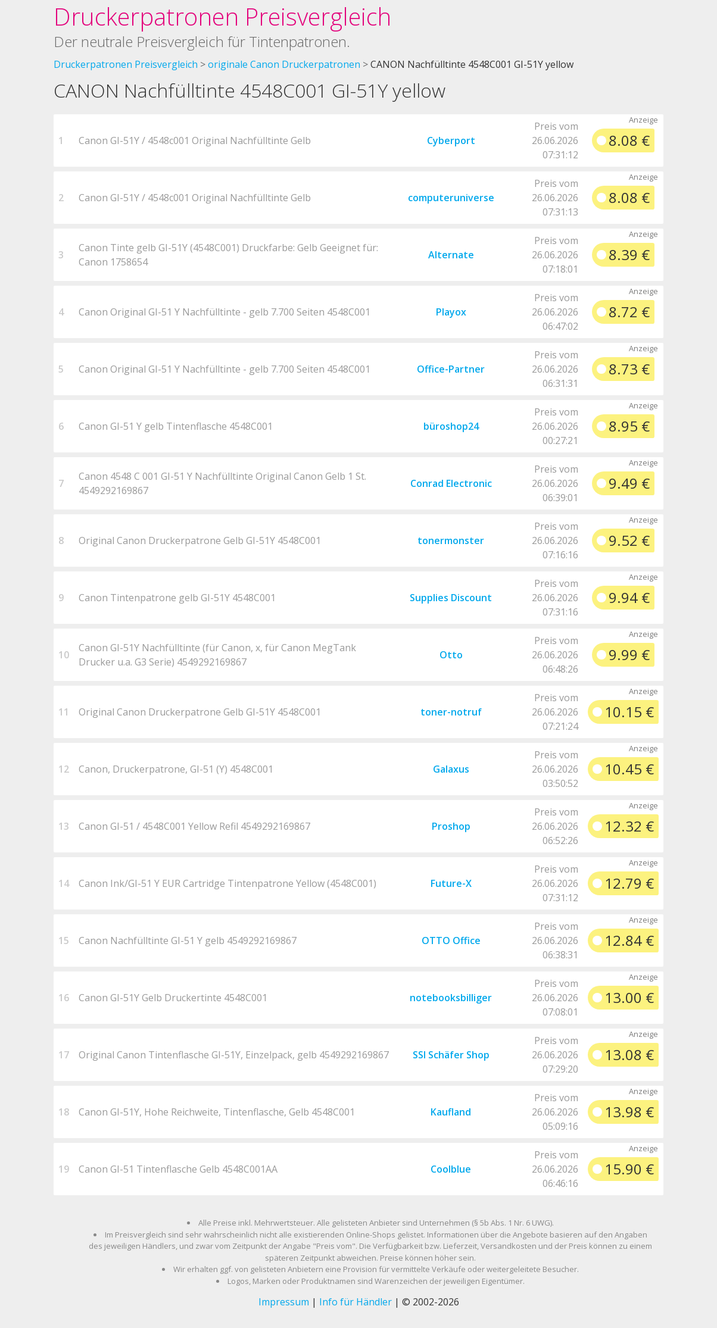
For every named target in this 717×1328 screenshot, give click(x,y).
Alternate (451, 254)
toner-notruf (451, 711)
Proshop (451, 826)
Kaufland (451, 1111)
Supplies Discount (451, 597)
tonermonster (450, 540)
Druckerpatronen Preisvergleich (222, 16)
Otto (451, 654)
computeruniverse (451, 197)
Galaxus (451, 769)
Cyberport (451, 140)
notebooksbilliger (451, 997)
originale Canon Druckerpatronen (284, 64)
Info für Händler (355, 1301)
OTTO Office (451, 940)
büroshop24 (451, 426)
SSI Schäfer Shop (451, 1054)
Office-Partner (451, 369)
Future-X (451, 883)
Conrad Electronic (451, 483)
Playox (451, 311)
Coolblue (451, 1169)
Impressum (283, 1301)
